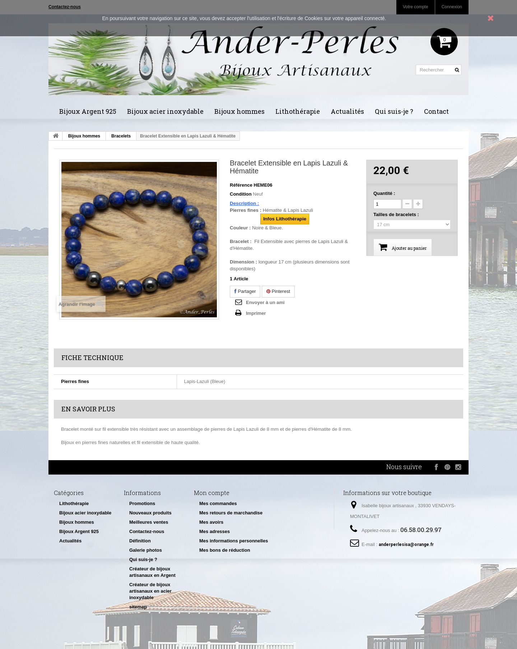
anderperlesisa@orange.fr (406, 544)
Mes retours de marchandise (230, 512)
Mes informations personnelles (233, 540)
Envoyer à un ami (265, 302)
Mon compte (211, 492)
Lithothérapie (297, 111)
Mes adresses (214, 531)
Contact (436, 111)
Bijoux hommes (239, 111)
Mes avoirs (211, 522)
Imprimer (256, 313)
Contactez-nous (146, 531)
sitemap (138, 607)
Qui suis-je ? (394, 111)
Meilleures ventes (148, 522)
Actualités (347, 111)
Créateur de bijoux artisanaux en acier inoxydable (150, 591)
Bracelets (121, 136)
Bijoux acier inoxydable (165, 111)
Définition (140, 540)
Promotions (142, 503)
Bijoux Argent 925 (87, 111)
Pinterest (278, 291)
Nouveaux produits (150, 512)
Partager (245, 291)
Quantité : (384, 193)
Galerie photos (145, 550)
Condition (241, 194)
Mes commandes (218, 503)
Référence (241, 185)
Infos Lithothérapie (284, 218)
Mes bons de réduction (224, 550)
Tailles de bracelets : (396, 214)
